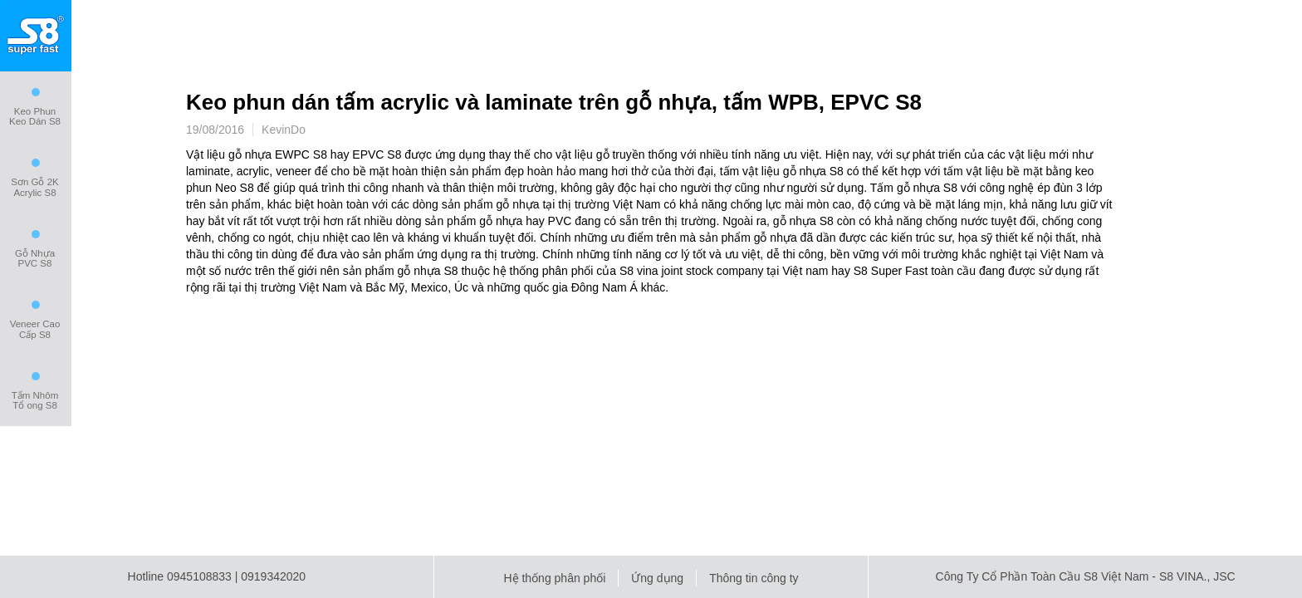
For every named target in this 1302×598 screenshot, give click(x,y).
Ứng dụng (657, 578)
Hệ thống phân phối (554, 578)
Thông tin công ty (753, 578)
